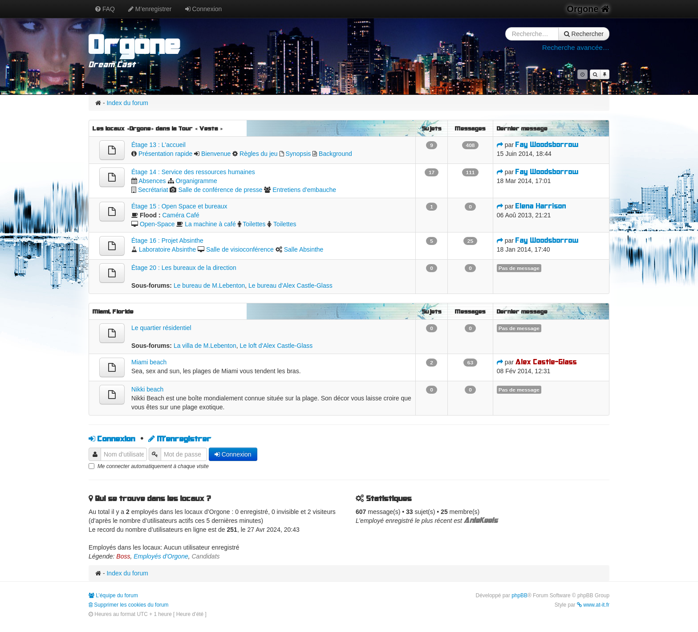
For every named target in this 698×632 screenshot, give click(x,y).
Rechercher (584, 33)
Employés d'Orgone (161, 556)
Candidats (206, 556)
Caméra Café (180, 215)
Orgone (588, 9)
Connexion (203, 8)
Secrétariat (153, 189)
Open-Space (157, 224)
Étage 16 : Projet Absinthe (167, 240)
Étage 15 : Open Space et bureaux (179, 206)
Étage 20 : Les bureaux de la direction (183, 267)
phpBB (519, 595)
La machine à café (210, 224)
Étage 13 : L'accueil (158, 144)
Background (335, 153)
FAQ (105, 8)
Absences (152, 180)
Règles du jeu (258, 153)
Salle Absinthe (304, 249)
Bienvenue (216, 153)
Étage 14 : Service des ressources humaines (193, 171)
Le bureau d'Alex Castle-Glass (290, 285)
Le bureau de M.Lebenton (209, 285)
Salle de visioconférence (240, 249)
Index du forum (127, 102)
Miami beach (148, 362)
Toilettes (254, 224)
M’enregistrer (150, 8)
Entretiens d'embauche (304, 189)
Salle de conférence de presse (220, 189)
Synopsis (298, 153)
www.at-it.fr (593, 605)
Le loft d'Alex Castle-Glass (276, 345)
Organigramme (196, 180)
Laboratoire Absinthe (167, 249)
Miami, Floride (113, 311)
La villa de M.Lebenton (205, 345)
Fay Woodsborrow (547, 144)
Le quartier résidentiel (161, 327)
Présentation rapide (165, 153)
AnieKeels (481, 520)
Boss (123, 556)
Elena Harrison (540, 206)
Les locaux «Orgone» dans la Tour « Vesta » (158, 128)
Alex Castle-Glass (546, 362)
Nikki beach (147, 389)
